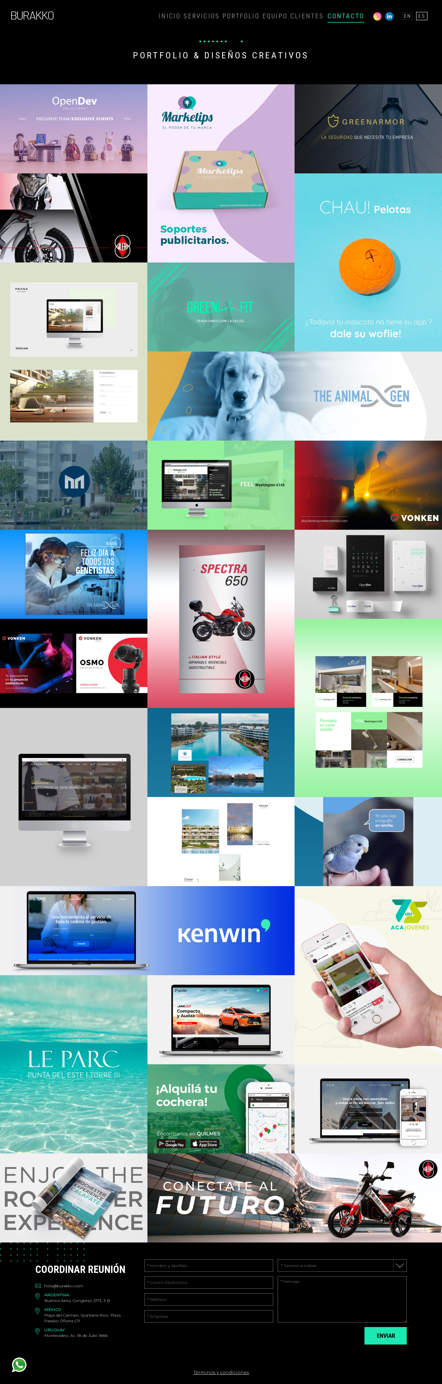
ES (423, 16)
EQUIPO (298, 16)
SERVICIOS (240, 16)
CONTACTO (354, 16)
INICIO (214, 16)
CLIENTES (323, 16)
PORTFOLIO (271, 16)
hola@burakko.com (63, 1285)
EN (411, 16)
